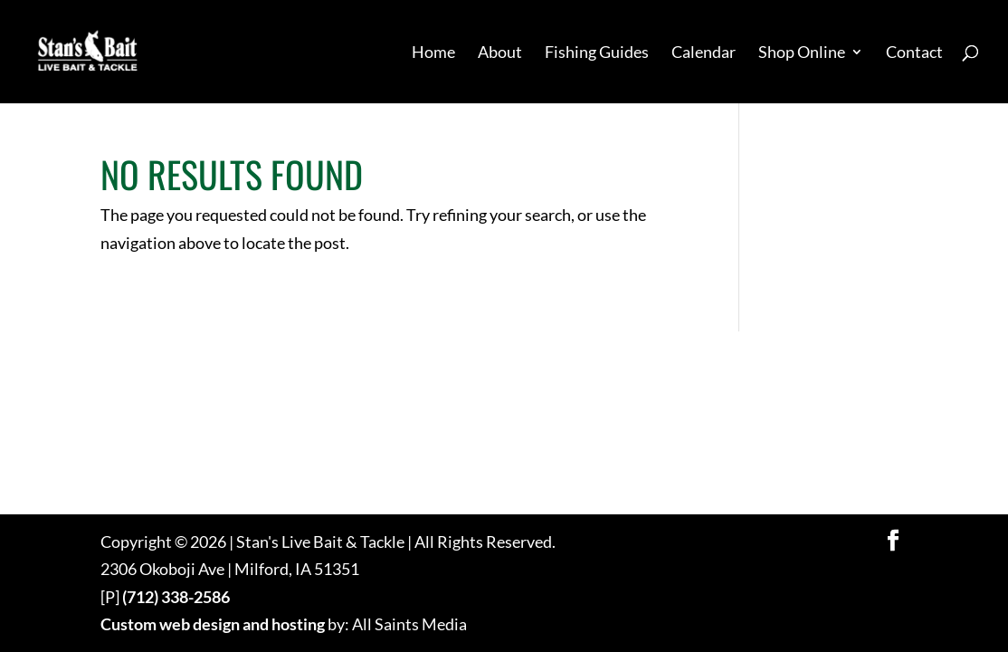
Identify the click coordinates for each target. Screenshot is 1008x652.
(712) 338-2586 (176, 597)
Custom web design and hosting (212, 624)
